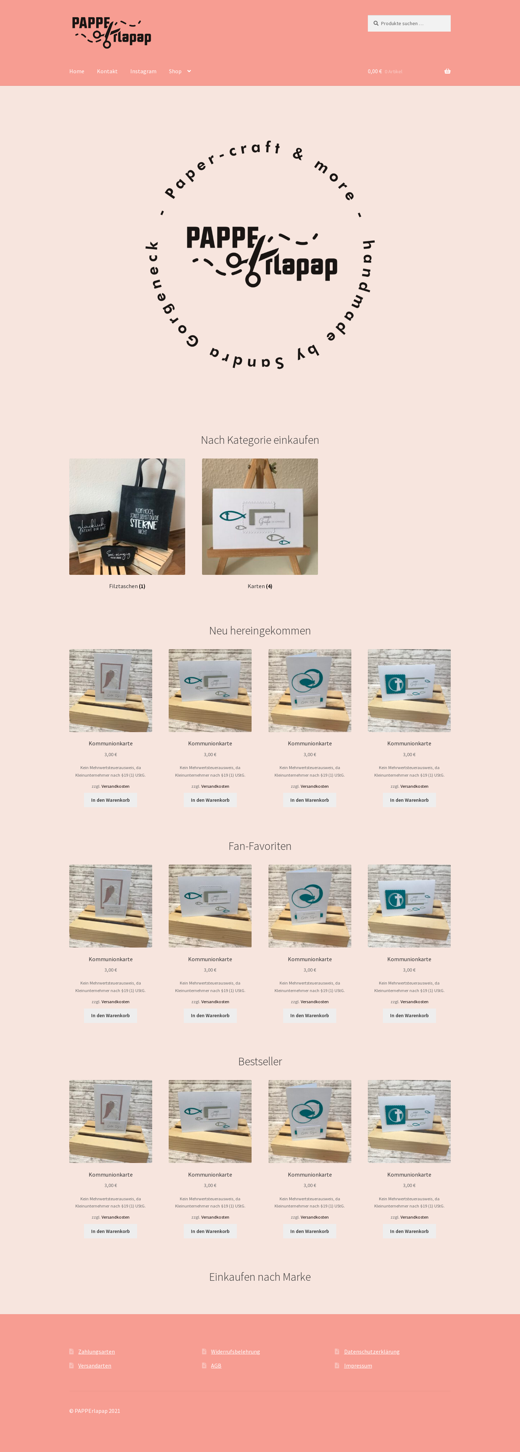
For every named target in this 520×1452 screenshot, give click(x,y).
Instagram (143, 71)
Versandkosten (116, 786)
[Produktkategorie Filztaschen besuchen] (127, 524)
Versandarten (94, 1365)
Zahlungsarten (96, 1351)
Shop (175, 71)
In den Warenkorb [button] (110, 800)
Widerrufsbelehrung (235, 1351)
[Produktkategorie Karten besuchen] (260, 524)
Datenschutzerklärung (372, 1351)
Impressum (358, 1365)
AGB (216, 1365)
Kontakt (107, 71)
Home (76, 71)
